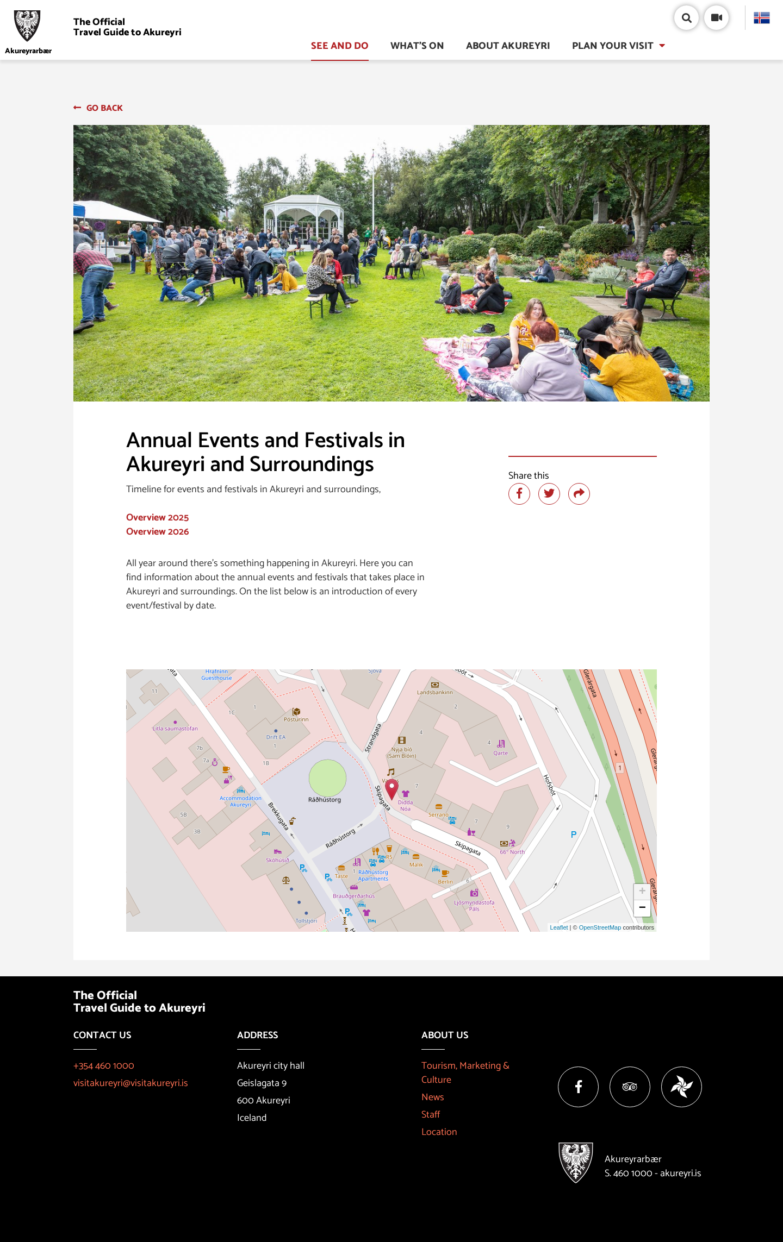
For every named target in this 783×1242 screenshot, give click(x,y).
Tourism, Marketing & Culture (465, 1073)
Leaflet (559, 927)
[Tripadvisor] (630, 1087)
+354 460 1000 (103, 1066)
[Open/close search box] (686, 17)
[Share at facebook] (519, 494)
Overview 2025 (157, 518)
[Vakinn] (681, 1087)
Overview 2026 (157, 532)
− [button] (642, 908)
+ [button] (642, 892)
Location (439, 1132)
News (432, 1097)
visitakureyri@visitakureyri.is (130, 1083)
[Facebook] (578, 1087)
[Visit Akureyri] (96, 27)
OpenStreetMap (600, 927)
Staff (430, 1115)
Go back (104, 108)
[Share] (579, 494)
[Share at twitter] (549, 494)
